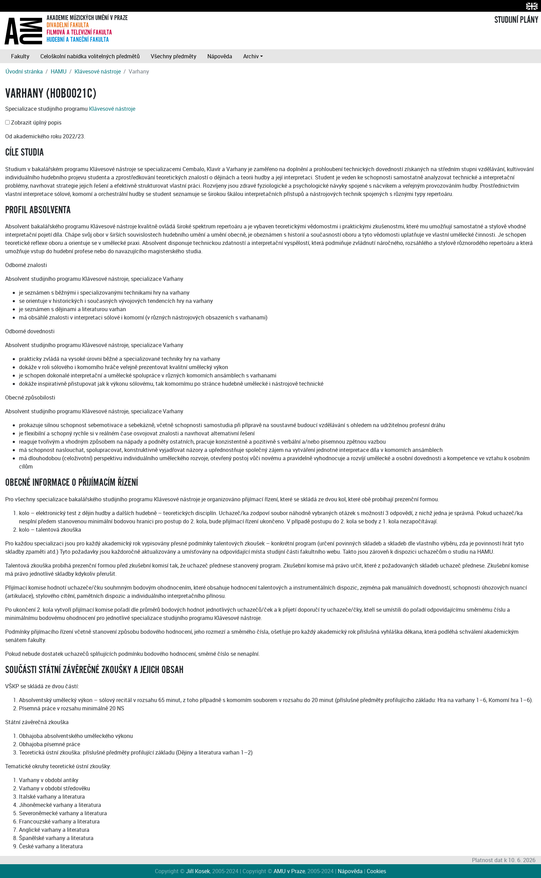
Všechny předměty (173, 56)
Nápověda (219, 56)
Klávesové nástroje (98, 71)
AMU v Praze (289, 871)
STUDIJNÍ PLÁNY (516, 20)
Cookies (376, 871)
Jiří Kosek (198, 871)
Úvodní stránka (24, 71)
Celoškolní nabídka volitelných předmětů (90, 56)
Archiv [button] (251, 56)
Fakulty (20, 56)
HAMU (59, 71)
